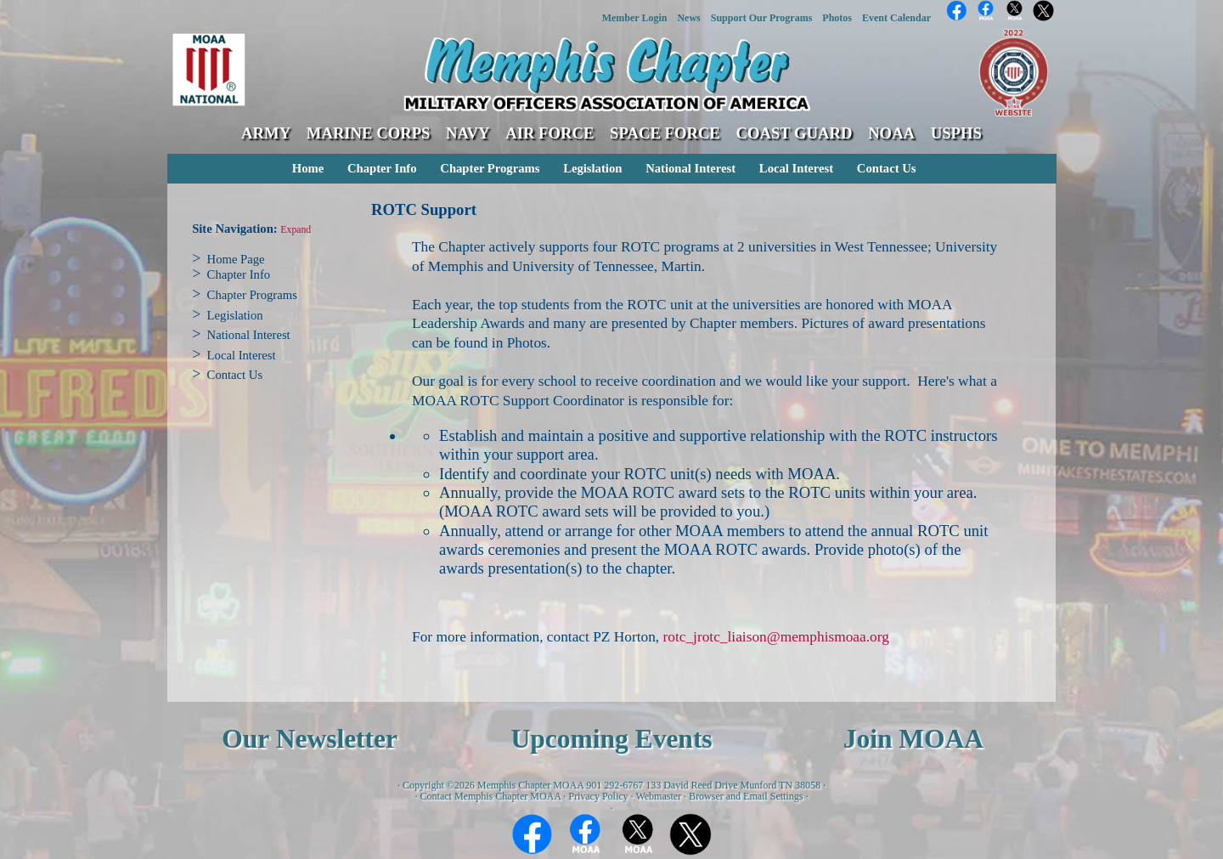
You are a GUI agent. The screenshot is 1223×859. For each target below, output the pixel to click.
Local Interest (796, 168)
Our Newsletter (309, 739)
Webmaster (658, 796)
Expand (295, 229)
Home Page (236, 259)
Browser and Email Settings (746, 796)
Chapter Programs (489, 168)
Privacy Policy (598, 796)
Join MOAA (913, 739)
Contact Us (886, 168)
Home (308, 168)
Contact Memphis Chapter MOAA (490, 796)
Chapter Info (382, 168)
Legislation (592, 168)
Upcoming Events (611, 739)
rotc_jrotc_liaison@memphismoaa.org (775, 637)
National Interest (690, 168)
